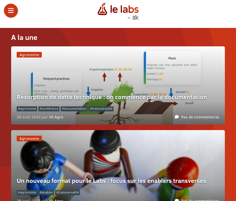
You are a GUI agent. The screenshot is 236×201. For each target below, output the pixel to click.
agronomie (28, 108)
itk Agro (56, 116)
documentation (75, 108)
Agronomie (29, 54)
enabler (47, 192)
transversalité (102, 108)
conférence (50, 108)
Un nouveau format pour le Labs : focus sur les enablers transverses (112, 180)
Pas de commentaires (200, 116)
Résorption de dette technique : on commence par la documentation (112, 97)
